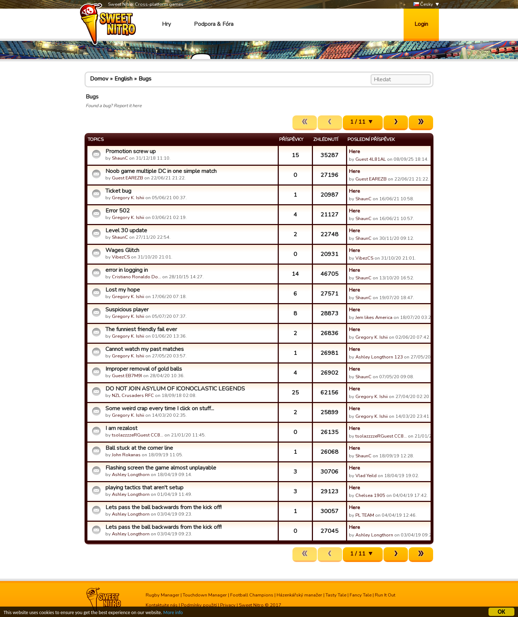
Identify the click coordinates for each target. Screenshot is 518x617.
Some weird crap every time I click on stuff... (159, 408)
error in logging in (126, 270)
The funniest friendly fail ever (141, 329)
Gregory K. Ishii (128, 198)
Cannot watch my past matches (144, 349)
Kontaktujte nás (162, 605)
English (123, 79)
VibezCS (121, 257)
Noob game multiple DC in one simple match (161, 171)
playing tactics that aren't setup (144, 487)
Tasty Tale (336, 595)
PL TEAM (364, 515)
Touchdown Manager (205, 595)
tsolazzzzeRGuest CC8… (137, 435)
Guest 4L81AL (370, 159)
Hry (166, 24)
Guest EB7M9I (127, 376)
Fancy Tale (361, 595)
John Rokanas (126, 455)
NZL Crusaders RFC (133, 395)
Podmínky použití (199, 605)
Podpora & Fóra (213, 24)
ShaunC (120, 158)
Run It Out (385, 595)
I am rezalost (121, 428)
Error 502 (117, 210)
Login (421, 24)
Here (354, 151)
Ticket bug (118, 190)
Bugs (144, 79)
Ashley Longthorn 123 (379, 357)
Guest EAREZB (127, 178)
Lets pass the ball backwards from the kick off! (163, 507)
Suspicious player (127, 309)
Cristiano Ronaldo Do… (136, 277)
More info (173, 614)
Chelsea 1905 (370, 495)
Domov (99, 79)
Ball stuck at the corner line (139, 448)
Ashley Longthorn (131, 474)
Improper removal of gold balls (143, 368)
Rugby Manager (163, 595)
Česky (423, 4)
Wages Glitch (122, 250)
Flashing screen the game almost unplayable (160, 467)
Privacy (228, 605)
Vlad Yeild (366, 475)
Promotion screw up (130, 151)
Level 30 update (126, 230)
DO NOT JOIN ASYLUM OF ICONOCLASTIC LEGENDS (175, 388)
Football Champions (251, 595)
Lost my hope (122, 289)
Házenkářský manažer (299, 595)
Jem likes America (373, 317)
